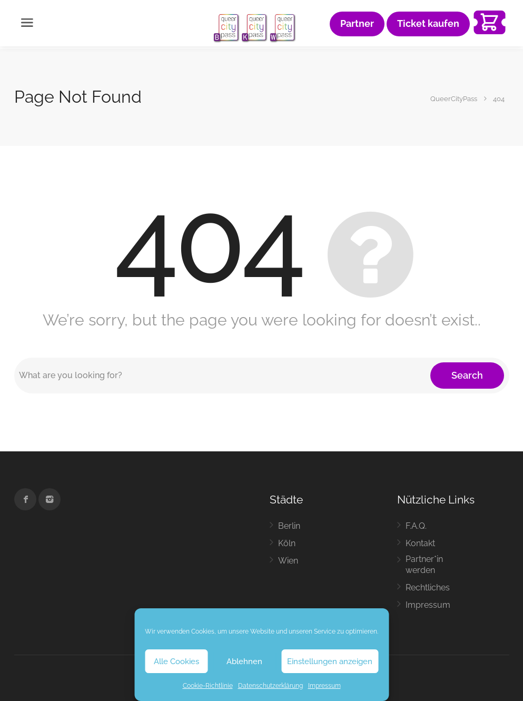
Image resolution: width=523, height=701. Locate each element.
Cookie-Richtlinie (208, 685)
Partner (357, 23)
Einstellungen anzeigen (329, 661)
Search (467, 375)
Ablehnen (244, 661)
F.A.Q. (416, 526)
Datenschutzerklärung (270, 685)
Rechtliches (428, 587)
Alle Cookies (176, 661)
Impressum (324, 685)
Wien (288, 561)
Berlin (289, 526)
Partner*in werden (424, 564)
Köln (286, 543)
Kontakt (420, 543)
